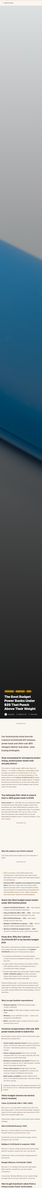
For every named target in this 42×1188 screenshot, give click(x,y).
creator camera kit (16, 894)
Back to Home (8, 3)
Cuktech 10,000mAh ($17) (24, 777)
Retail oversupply (9, 873)
